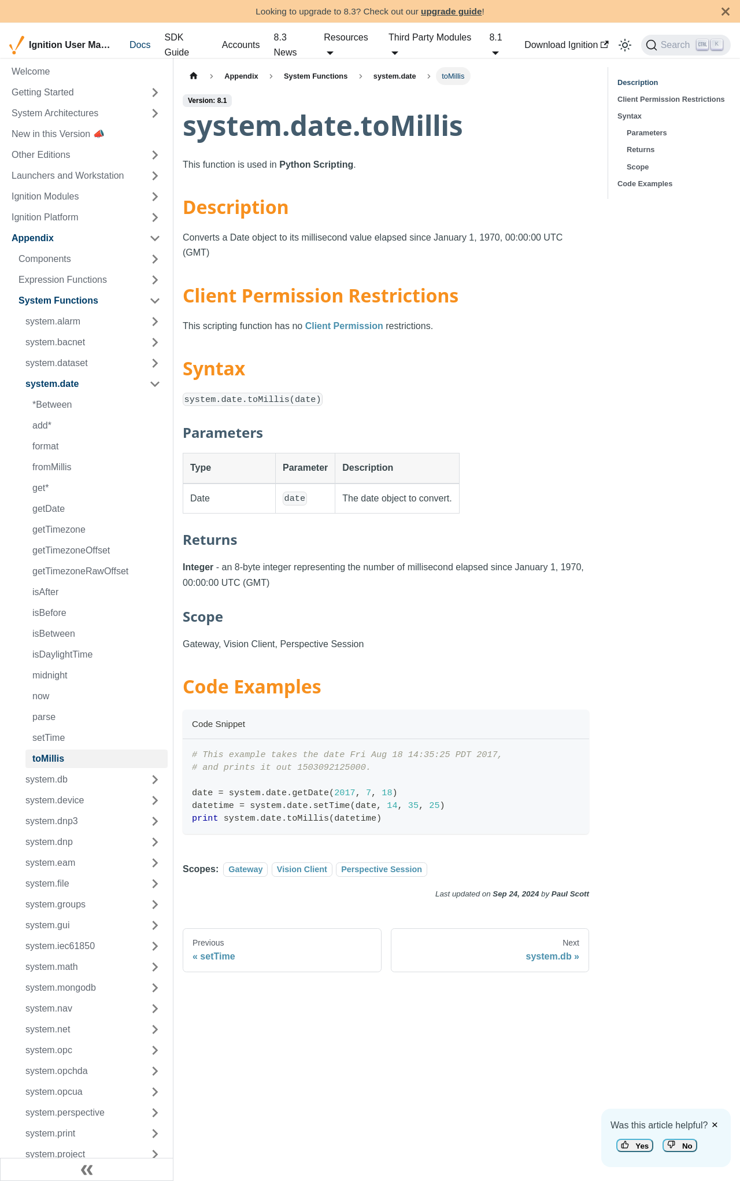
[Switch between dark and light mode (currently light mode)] (625, 45)
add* (41, 425)
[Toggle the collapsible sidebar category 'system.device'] (155, 800)
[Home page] (194, 76)
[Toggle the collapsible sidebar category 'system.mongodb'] (155, 988)
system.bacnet (55, 342)
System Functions (58, 300)
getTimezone (59, 529)
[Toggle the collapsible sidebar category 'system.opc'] (155, 1050)
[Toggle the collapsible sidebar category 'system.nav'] (155, 1008)
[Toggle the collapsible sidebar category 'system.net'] (155, 1029)
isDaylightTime (62, 654)
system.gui (47, 925)
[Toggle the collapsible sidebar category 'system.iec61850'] (155, 946)
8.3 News (285, 44)
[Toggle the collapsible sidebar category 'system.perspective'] (155, 1113)
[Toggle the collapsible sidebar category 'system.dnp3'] (155, 821)
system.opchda (56, 1071)
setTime (48, 738)
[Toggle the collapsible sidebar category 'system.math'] (155, 967)
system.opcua (54, 1092)
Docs (140, 45)
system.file (47, 883)
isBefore (49, 613)
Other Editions (41, 155)
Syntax (629, 116)
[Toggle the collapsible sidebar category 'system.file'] (155, 883)
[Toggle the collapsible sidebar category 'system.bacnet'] (155, 342)
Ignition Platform (45, 217)
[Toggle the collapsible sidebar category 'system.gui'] (155, 925)
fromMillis (52, 467)
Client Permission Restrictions (671, 99)
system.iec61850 (60, 946)
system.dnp (49, 842)
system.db (46, 779)
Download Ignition (566, 45)
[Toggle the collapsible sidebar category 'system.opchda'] (155, 1071)
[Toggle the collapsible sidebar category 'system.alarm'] (155, 321)
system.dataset (56, 363)
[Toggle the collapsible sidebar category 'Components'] (155, 259)
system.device (54, 800)
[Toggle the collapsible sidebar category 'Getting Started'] (155, 92)
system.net (47, 1029)
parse (44, 717)
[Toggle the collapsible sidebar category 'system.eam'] (155, 863)
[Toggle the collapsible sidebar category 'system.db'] (155, 779)
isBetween (53, 634)
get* (40, 488)
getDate (48, 509)
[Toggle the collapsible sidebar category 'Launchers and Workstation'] (155, 176)
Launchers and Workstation (68, 175)
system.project (55, 1154)
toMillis (48, 758)
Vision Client (302, 869)
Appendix (33, 238)
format (45, 446)
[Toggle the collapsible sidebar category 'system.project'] (155, 1154)
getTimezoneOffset (71, 550)
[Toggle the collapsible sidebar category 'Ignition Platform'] (155, 217)
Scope (638, 167)
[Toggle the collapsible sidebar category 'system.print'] (155, 1133)
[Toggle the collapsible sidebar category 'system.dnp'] (155, 842)
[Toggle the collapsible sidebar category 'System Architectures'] (155, 113)
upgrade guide (451, 11)
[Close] (725, 11)
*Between (52, 404)
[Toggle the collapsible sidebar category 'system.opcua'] (155, 1092)
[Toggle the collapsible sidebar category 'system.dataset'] (155, 363)
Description (637, 82)
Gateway (245, 869)
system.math (51, 967)
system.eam (50, 863)
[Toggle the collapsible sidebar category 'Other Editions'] (155, 155)
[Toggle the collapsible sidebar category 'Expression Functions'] (155, 280)
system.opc (48, 1050)
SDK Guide (176, 44)
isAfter (45, 592)
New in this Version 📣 (58, 134)
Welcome (31, 71)
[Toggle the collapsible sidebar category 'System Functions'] (155, 300)
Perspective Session (381, 869)
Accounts (241, 45)
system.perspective (65, 1112)
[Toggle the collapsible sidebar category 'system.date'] (155, 384)
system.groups (55, 904)
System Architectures (55, 113)
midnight (49, 675)
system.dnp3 (51, 821)
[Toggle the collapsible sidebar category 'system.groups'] (155, 904)
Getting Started (43, 92)
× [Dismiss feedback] (715, 1125)
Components (44, 259)
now (40, 696)
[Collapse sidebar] (86, 1169)
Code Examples (644, 183)
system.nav (48, 1008)
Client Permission (344, 326)
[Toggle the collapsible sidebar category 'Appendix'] (155, 238)
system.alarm (52, 321)
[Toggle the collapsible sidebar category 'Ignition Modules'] (155, 196)
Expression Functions (62, 280)
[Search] (686, 45)
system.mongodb (60, 987)
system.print (50, 1133)
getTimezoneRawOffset (80, 571)
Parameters (647, 132)
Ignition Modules (45, 196)
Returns (640, 149)
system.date (52, 384)
